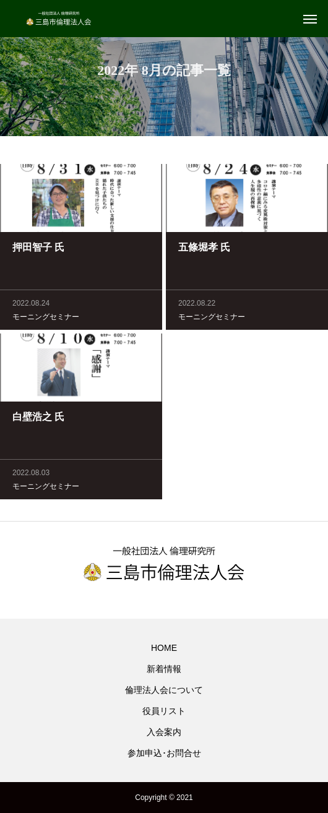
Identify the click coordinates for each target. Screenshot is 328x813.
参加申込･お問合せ (164, 753)
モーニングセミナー (45, 318)
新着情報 (164, 669)
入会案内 (164, 732)
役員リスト (164, 711)
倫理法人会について (164, 690)
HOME (164, 647)
